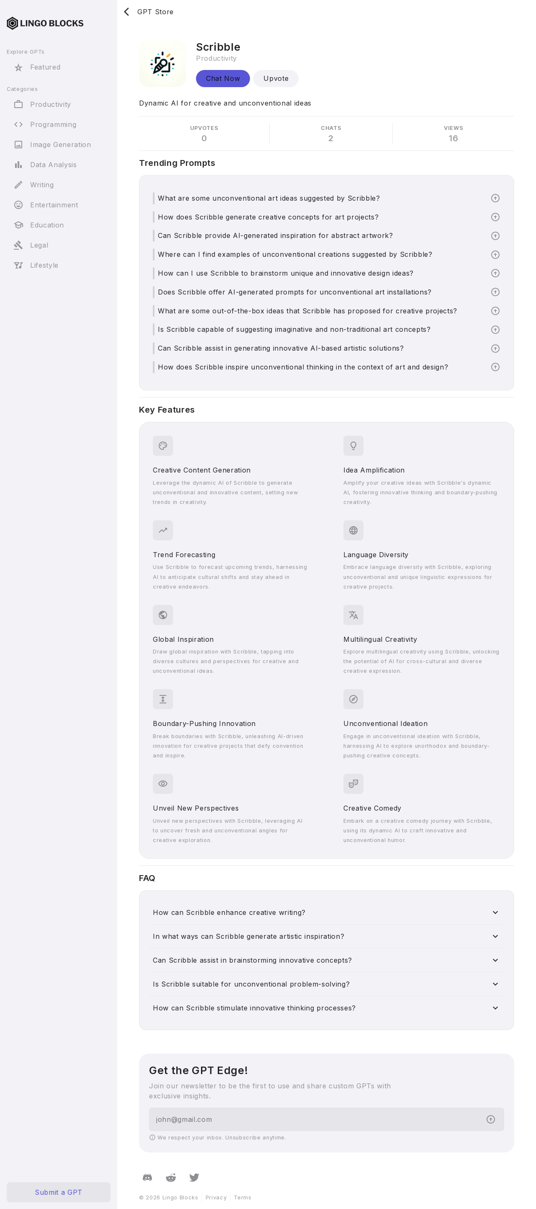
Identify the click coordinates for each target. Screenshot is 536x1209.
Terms (242, 1197)
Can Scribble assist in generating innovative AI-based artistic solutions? (281, 348)
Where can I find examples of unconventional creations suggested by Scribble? (295, 254)
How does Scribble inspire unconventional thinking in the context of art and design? (303, 367)
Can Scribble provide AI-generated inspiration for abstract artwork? (275, 235)
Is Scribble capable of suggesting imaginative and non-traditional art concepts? (294, 329)
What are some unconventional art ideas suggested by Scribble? (269, 198)
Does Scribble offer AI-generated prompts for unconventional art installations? (295, 292)
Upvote (276, 78)
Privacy (216, 1197)
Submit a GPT (58, 1192)
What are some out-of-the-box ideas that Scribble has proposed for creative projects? (307, 311)
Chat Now (223, 78)
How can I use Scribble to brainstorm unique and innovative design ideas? (286, 273)
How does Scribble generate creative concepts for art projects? (268, 217)
